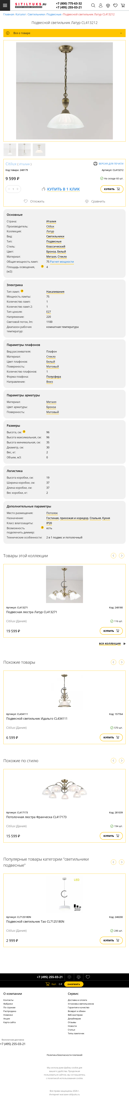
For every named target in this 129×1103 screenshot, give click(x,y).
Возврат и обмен (76, 1011)
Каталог (21, 14)
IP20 (49, 523)
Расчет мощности (62, 261)
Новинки (8, 1014)
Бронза (51, 251)
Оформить (74, 984)
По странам (9, 1007)
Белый (61, 251)
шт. (51, 984)
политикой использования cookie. (65, 1078)
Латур (50, 231)
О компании (12, 994)
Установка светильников (81, 1003)
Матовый (52, 366)
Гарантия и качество (78, 1007)
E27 (48, 312)
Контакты (8, 1000)
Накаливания (55, 291)
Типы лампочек (76, 1033)
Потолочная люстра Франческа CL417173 (36, 817)
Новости (72, 1025)
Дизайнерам (74, 1018)
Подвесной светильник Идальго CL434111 (37, 718)
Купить (112, 189)
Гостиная (52, 518)
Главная (8, 14)
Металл (51, 256)
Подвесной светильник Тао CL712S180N (35, 921)
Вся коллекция (112, 643)
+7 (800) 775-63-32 (69, 3)
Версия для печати (108, 164)
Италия (24, 164)
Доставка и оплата (77, 1000)
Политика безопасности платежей (64, 1054)
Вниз (49, 382)
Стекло (62, 256)
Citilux (11, 163)
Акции (6, 1018)
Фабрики (8, 1003)
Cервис (73, 994)
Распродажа (9, 1011)
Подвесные (54, 14)
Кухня (106, 518)
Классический (55, 246)
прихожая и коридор (74, 518)
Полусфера (53, 376)
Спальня (95, 518)
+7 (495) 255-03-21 (69, 7)
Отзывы (72, 1022)
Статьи (71, 1029)
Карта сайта (9, 1022)
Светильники (36, 14)
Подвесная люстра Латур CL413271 (31, 612)
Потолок (52, 513)
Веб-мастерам (75, 1014)
